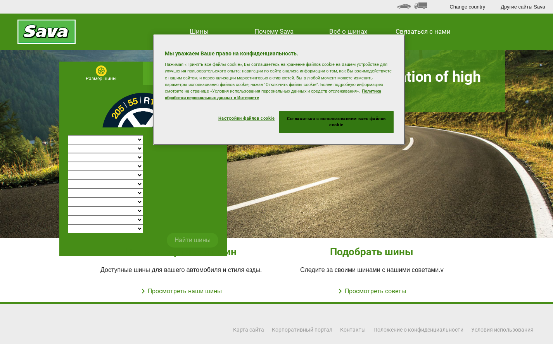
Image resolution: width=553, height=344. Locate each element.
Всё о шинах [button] (348, 31)
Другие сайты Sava (523, 7)
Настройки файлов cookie (246, 118)
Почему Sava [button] (274, 31)
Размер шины (101, 78)
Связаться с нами (423, 31)
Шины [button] (199, 31)
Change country (467, 7)
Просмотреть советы (375, 291)
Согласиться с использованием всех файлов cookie (336, 121)
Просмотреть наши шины (185, 291)
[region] (279, 89)
